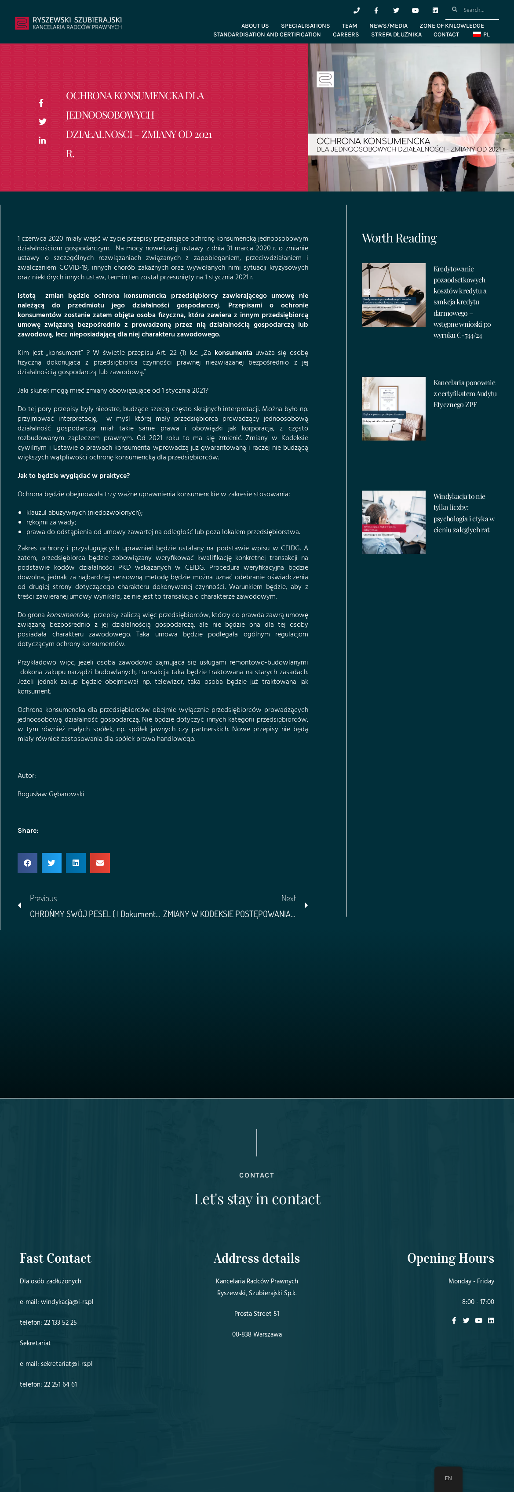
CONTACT (446, 34)
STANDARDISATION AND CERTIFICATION (267, 34)
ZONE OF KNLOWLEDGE (451, 25)
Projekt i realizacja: (37, 1461)
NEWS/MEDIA (388, 25)
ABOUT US (255, 25)
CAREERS (346, 34)
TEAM (349, 25)
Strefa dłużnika (396, 34)
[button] (27, 863)
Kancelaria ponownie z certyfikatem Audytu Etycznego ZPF (465, 393)
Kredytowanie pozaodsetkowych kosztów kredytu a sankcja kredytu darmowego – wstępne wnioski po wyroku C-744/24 (462, 301)
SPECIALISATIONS (305, 25)
